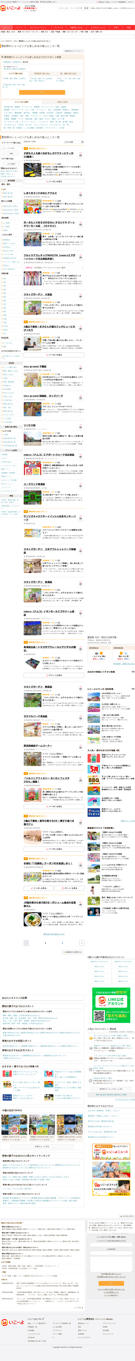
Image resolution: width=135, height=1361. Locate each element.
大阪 (68, 32)
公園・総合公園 (61, 116)
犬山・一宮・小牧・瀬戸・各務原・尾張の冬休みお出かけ (26, 1021)
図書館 (13, 119)
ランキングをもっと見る (125, 1099)
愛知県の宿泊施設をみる (54, 934)
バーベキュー (41, 110)
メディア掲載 (57, 1334)
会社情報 (106, 1330)
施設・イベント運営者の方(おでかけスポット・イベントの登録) (35, 1276)
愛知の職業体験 (62, 1235)
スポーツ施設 (48, 116)
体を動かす (35, 1180)
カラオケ (28, 125)
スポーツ (4, 458)
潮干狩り (27, 113)
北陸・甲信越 (55, 32)
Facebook (31, 1337)
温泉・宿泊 (45, 1180)
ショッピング (43, 122)
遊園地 (17, 107)
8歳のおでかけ (99, 981)
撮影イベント (6, 469)
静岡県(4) (22, 69)
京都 (72, 32)
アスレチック (36, 116)
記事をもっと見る (42, 1146)
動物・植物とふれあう (32, 1177)
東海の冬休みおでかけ (11, 1033)
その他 (61, 128)
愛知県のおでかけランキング (14, 1168)
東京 (23, 32)
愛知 (46, 32)
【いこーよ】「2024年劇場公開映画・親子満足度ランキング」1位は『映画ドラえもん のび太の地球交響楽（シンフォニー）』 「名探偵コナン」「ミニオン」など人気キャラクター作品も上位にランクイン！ (47, 1301)
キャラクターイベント (9, 491)
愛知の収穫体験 (49, 1235)
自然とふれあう (9, 1180)
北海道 (13, 32)
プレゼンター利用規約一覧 (62, 1323)
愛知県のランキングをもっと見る (111, 1089)
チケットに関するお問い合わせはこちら (111, 1289)
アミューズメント (41, 125)
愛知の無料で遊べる (25, 1241)
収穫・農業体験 (23, 1180)
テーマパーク (27, 107)
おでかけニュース (98, 28)
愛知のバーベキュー (30, 1229)
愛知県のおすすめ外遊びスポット (101, 1137)
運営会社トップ (83, 1323)
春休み (93, 8)
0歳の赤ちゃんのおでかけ (99, 961)
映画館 (72, 116)
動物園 (36, 107)
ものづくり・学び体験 (9, 480)
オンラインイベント (38, 28)
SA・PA (65, 125)
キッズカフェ (55, 125)
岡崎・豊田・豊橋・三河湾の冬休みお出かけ (20, 1015)
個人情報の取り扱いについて (111, 1274)
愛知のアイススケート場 (36, 1256)
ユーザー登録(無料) (118, 2)
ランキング (58, 28)
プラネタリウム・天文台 (13, 125)
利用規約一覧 (32, 1327)
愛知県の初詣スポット (50, 1046)
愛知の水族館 (74, 1250)
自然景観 (57, 110)
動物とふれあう (113, 8)
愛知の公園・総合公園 (70, 1241)
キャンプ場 (29, 110)
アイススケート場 (11, 122)
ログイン (131, 2)
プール (20, 119)
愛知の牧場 (51, 1229)
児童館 (6, 119)
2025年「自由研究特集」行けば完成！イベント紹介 (10, 513)
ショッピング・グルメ (9, 465)
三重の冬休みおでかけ (11, 1035)
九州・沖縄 (94, 32)
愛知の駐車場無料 (40, 1241)
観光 (71, 122)
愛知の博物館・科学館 (50, 1250)
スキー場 (60, 119)
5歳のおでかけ (123, 971)
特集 (129, 28)
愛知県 (117, 1095)
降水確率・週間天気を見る (124, 664)
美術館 (6, 116)
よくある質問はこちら (111, 1292)
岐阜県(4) (7, 69)
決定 (42, 92)
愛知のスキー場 (21, 1256)
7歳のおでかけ (123, 976)
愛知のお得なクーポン (9, 1241)
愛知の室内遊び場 (25, 1250)
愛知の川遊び (6, 1244)
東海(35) (16, 62)
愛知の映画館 (36, 1250)
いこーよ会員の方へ (111, 1295)
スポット (6, 28)
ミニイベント (6, 487)
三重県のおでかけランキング (38, 1168)
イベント (18, 28)
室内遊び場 (8, 107)
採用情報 (81, 1334)
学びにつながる (49, 1177)
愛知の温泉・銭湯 (8, 1256)
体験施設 (67, 113)
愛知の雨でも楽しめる (9, 1250)
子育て (116, 28)
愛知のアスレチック (54, 1241)
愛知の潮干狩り (51, 1256)
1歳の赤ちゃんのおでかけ (123, 961)
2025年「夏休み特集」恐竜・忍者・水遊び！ (10, 501)
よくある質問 (57, 1327)
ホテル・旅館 (50, 119)
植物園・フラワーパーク (13, 110)
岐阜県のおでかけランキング (42, 1165)
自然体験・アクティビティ (46, 128)
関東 (19, 32)
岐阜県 (103, 1095)
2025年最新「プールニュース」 (10, 507)
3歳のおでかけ (123, 966)
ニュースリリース (34, 1334)
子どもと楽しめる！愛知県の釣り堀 (102, 1132)
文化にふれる (62, 1177)
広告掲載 (31, 1330)
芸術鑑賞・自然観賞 (8, 473)
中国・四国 (84, 32)
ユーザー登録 (6, 1276)
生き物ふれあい (6, 462)
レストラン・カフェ (28, 122)
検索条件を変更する (72, 952)
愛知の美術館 (64, 1250)
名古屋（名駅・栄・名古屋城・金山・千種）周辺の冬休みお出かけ (29, 1018)
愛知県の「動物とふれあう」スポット (103, 1116)
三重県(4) (14, 69)
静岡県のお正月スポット (33, 1056)
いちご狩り (8, 113)
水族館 (63, 107)
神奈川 (28, 32)
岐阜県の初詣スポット (11, 1046)
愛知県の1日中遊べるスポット (100, 1126)
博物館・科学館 (38, 113)
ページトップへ (126, 1216)
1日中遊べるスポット (127, 8)
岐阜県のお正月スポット (12, 1056)
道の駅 (65, 122)
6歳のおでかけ (99, 976)
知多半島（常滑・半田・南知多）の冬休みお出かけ (23, 1023)
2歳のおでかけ (99, 966)
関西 (64, 32)
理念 (79, 1327)
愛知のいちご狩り (64, 1256)
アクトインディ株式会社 (104, 1319)
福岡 (100, 32)
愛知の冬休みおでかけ (69, 1033)
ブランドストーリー (109, 1323)
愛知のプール (61, 1229)
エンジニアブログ (84, 1337)
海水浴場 (28, 119)
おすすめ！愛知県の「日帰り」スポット (104, 1111)
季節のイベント (6, 476)
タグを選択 (11, 164)
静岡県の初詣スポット (31, 1046)
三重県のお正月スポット (12, 1058)
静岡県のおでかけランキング (66, 1165)
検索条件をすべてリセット (74, 51)
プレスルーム (57, 1330)
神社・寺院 (24, 116)
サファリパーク (47, 107)
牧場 (57, 107)
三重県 (124, 1095)
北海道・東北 (5, 32)
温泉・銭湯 (38, 119)
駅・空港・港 (9, 128)
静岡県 (110, 1095)
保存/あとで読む (103, 2)
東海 (42, 32)
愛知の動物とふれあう (35, 1235)
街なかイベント (6, 484)
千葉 (32, 32)
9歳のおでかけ (123, 981)
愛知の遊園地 (6, 1229)
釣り (50, 110)
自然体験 (4, 454)
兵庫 (76, 32)
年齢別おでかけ (76, 28)
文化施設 (14, 116)
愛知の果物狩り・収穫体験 (11, 1258)
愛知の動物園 (17, 1229)
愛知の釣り (42, 1229)
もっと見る (77, 1307)
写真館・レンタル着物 (25, 128)
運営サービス (82, 1330)
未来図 (105, 1327)
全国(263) (7, 62)
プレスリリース (108, 1334)
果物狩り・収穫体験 (70, 110)
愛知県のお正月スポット (54, 1056)
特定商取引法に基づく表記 (37, 1341)
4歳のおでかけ (99, 971)
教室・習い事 (55, 122)
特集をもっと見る (128, 821)
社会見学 (50, 113)
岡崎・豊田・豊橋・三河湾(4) (15, 78)
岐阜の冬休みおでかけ (31, 1033)
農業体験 (18, 113)
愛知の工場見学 (7, 1235)
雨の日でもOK (102, 8)
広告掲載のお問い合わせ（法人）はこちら (111, 1277)
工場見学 (58, 113)
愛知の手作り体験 (20, 1235)
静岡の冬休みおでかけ (50, 1033)
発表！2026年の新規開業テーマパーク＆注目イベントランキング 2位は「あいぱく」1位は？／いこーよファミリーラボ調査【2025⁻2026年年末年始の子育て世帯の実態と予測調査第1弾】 (47, 1285)
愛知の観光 (71, 1229)
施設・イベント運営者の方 (37, 1323)
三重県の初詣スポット (69, 1046)
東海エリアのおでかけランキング (16, 1165)
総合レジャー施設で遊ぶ (12, 1177)
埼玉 (36, 32)
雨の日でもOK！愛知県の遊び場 (101, 1121)
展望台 (75, 113)
